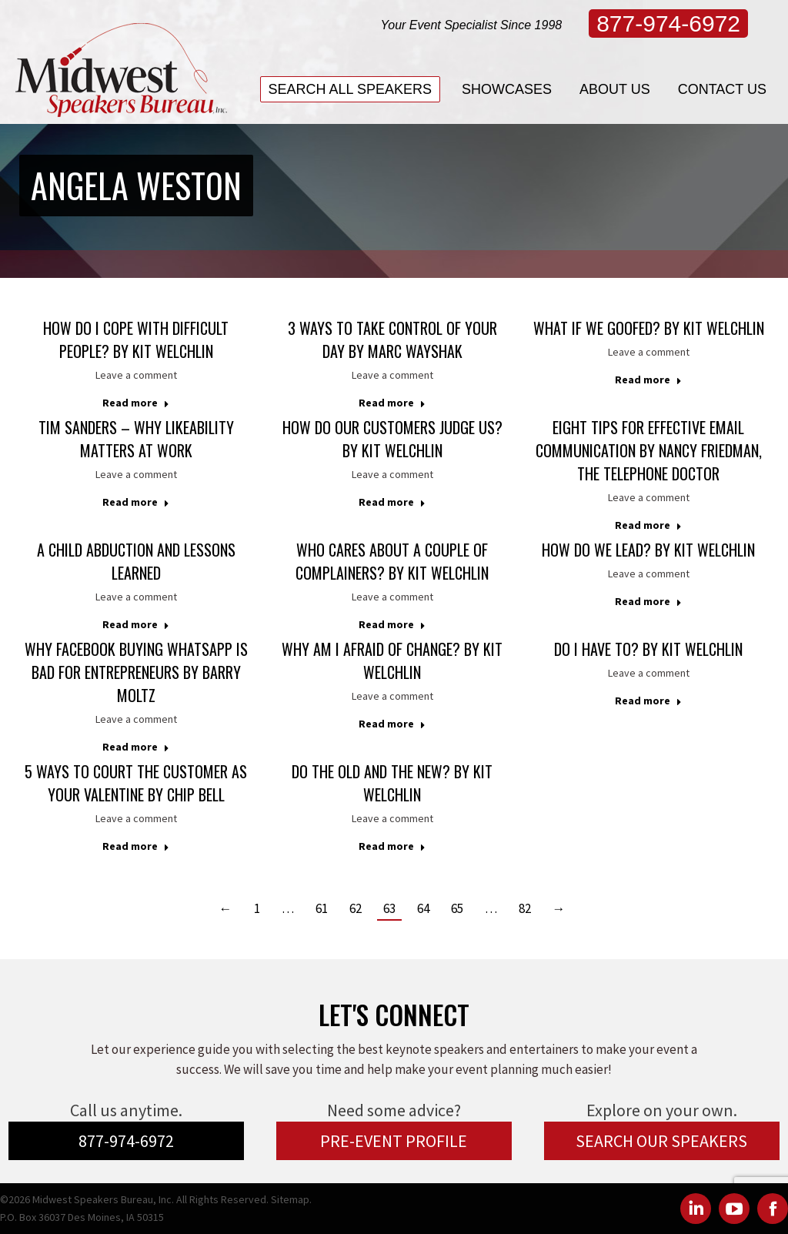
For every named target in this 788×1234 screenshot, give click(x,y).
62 (355, 908)
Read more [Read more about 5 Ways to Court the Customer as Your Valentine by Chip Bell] (135, 846)
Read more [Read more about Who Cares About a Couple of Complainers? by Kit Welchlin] (392, 624)
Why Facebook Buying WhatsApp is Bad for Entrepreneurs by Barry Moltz (136, 672)
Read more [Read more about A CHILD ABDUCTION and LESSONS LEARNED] (135, 624)
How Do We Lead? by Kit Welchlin (648, 549)
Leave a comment (136, 375)
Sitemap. (291, 1199)
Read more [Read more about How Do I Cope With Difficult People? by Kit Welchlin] (135, 403)
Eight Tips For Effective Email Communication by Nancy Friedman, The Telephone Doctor (649, 450)
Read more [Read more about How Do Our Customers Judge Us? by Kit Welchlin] (392, 502)
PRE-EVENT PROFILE (393, 1141)
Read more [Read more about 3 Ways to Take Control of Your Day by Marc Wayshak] (392, 403)
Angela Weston (136, 185)
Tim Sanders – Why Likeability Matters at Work (136, 439)
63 (389, 908)
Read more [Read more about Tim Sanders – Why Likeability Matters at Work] (135, 502)
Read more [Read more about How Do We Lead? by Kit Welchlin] (648, 601)
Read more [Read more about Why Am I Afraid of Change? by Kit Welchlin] (392, 724)
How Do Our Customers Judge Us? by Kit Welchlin (392, 439)
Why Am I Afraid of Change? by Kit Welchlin (392, 660)
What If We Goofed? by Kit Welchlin (648, 327)
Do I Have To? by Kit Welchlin (648, 648)
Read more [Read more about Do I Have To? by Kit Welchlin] (648, 700)
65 (457, 908)
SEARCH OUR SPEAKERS (661, 1141)
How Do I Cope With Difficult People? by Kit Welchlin (136, 339)
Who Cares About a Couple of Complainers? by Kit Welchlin (392, 561)
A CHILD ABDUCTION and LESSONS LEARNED (136, 561)
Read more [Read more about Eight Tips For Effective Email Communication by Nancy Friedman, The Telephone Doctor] (648, 525)
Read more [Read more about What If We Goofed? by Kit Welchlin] (648, 379)
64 (423, 908)
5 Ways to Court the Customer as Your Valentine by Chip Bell (136, 783)
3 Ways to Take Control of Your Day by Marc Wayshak (392, 339)
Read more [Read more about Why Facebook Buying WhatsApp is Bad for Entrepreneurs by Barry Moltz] (135, 747)
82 (525, 908)
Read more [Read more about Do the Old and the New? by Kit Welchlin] (392, 846)
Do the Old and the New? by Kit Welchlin (392, 783)
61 (322, 908)
